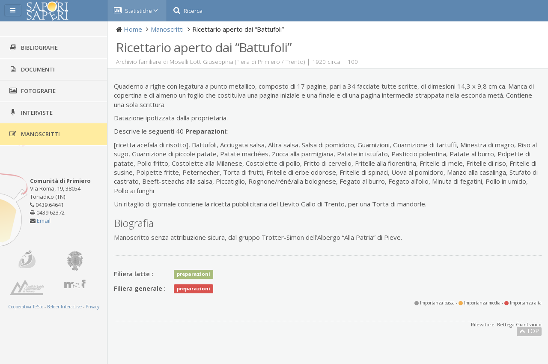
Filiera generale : (140, 288)
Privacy (92, 307)
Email (44, 220)
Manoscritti (167, 29)
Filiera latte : (133, 273)
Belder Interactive (64, 307)
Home (133, 29)
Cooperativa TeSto (25, 307)
